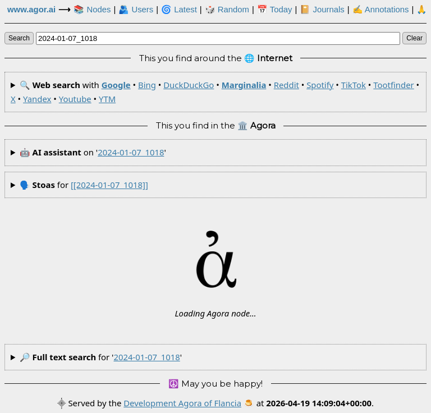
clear (414, 38)
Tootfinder (393, 84)
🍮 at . (309, 403)
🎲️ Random (227, 9)
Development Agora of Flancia (182, 403)
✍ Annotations (380, 9)
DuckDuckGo (188, 84)
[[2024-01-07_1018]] (109, 184)
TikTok (353, 84)
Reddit (286, 84)
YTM (107, 98)
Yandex (37, 98)
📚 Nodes (92, 9)
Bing (147, 84)
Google (116, 84)
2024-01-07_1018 (131, 152)
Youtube (75, 98)
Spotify (319, 84)
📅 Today (274, 9)
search (19, 38)
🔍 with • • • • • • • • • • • (215, 91)
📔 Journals (322, 9)
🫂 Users (135, 9)
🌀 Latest (179, 9)
